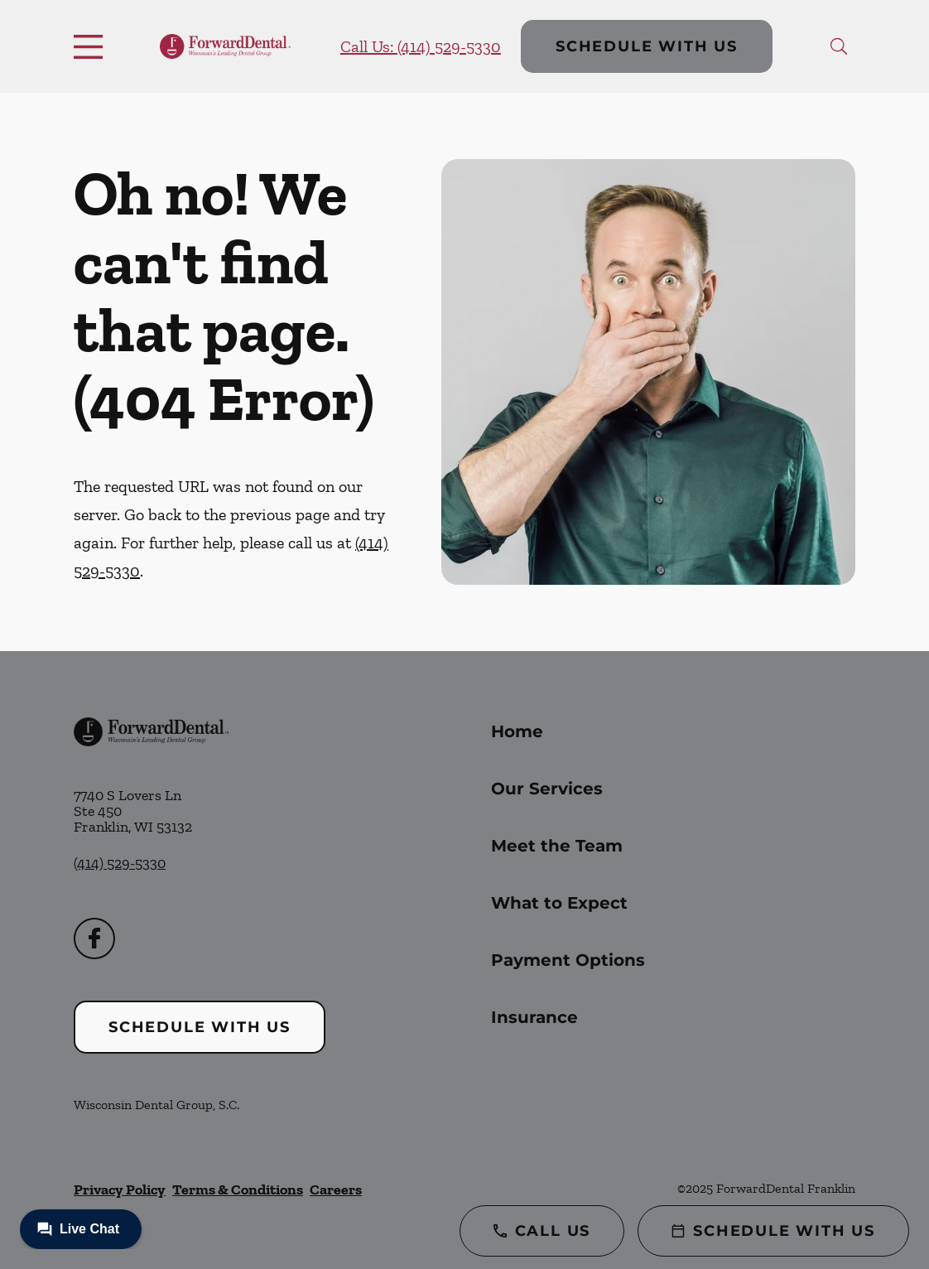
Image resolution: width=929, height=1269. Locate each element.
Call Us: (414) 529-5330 (420, 46)
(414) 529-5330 (120, 863)
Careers (336, 1189)
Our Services (547, 789)
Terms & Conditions (237, 1189)
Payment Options (568, 960)
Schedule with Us (647, 46)
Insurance (534, 1017)
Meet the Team (557, 846)
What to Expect (559, 903)
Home (517, 731)
